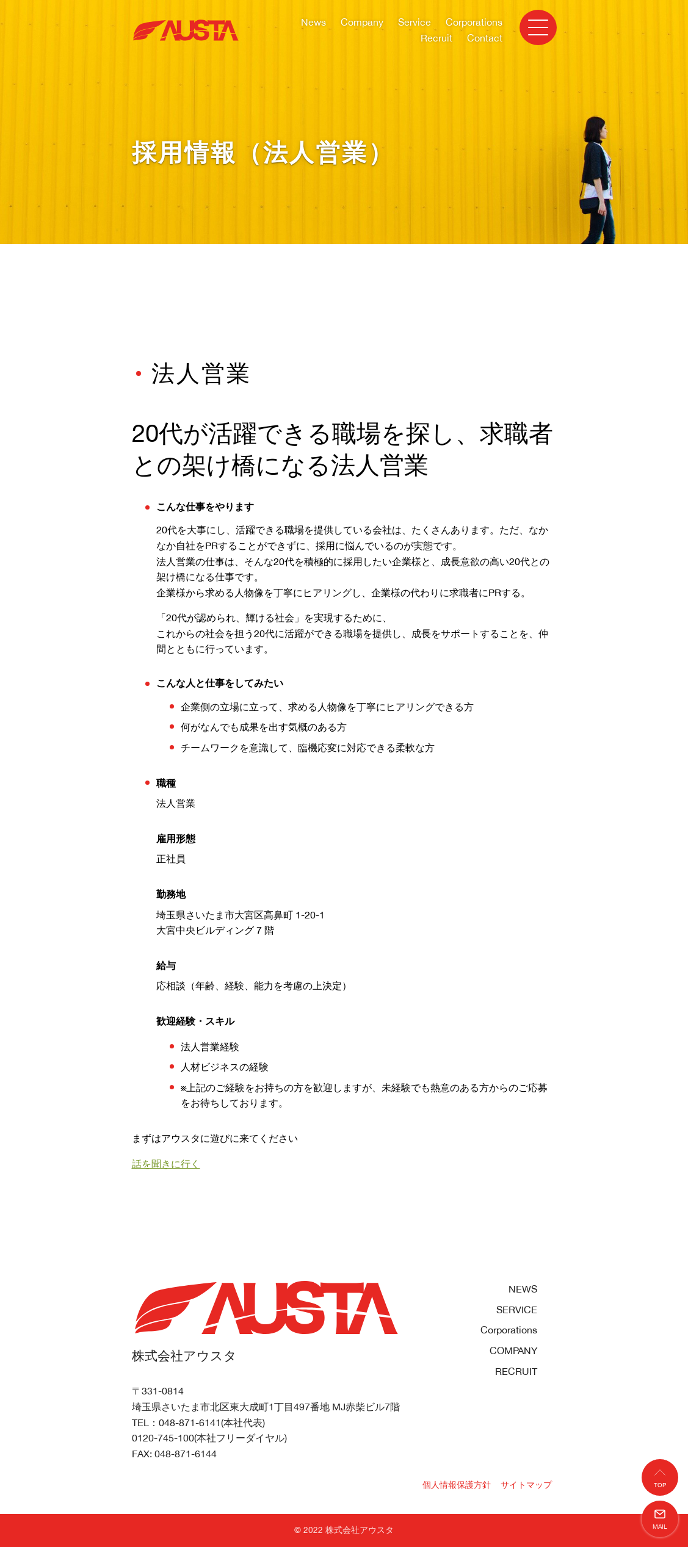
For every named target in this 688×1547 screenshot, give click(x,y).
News (313, 21)
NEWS (523, 1288)
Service (414, 21)
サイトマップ (526, 1485)
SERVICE (516, 1309)
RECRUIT (516, 1371)
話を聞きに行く (166, 1163)
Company (362, 21)
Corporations (474, 21)
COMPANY (513, 1350)
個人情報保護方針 (456, 1485)
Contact (484, 37)
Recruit (436, 37)
